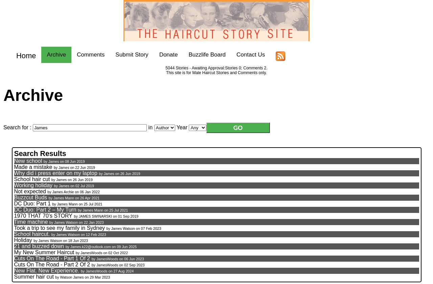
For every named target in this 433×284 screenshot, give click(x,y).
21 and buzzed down (39, 246)
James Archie (63, 192)
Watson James (72, 277)
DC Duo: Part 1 (32, 203)
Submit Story (127, 54)
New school (28, 161)
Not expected (30, 191)
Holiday (23, 240)
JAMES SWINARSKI (95, 216)
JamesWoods (91, 253)
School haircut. (32, 234)
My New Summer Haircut (44, 252)
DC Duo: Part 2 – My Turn (45, 210)
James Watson (66, 222)
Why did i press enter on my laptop (55, 173)
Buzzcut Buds (30, 197)
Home (23, 54)
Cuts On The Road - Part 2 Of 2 (52, 264)
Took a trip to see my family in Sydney (60, 228)
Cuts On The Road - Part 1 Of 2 (52, 258)
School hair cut (32, 179)
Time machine (31, 222)
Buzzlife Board (202, 54)
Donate (164, 54)
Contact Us (246, 54)
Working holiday (34, 185)
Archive (52, 54)
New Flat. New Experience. (46, 271)
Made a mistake (33, 167)
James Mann (63, 198)
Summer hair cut (34, 277)
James (53, 161)
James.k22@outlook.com (90, 247)
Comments (86, 54)
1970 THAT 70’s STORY (43, 216)
